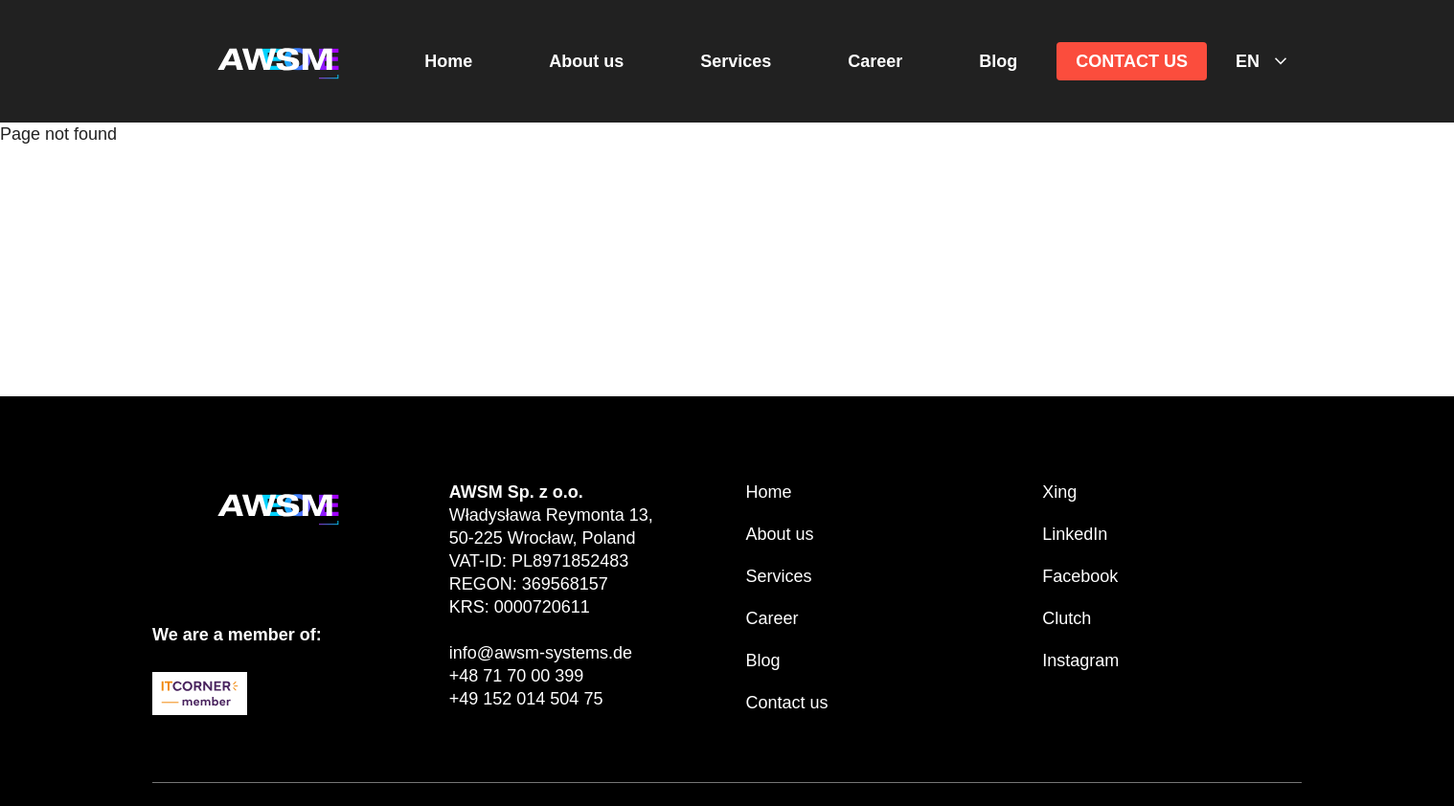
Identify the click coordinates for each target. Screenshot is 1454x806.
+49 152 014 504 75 (526, 698)
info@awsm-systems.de (540, 652)
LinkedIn (1074, 534)
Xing (1059, 492)
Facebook (1080, 576)
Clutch (1066, 618)
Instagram (1080, 660)
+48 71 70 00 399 (516, 675)
